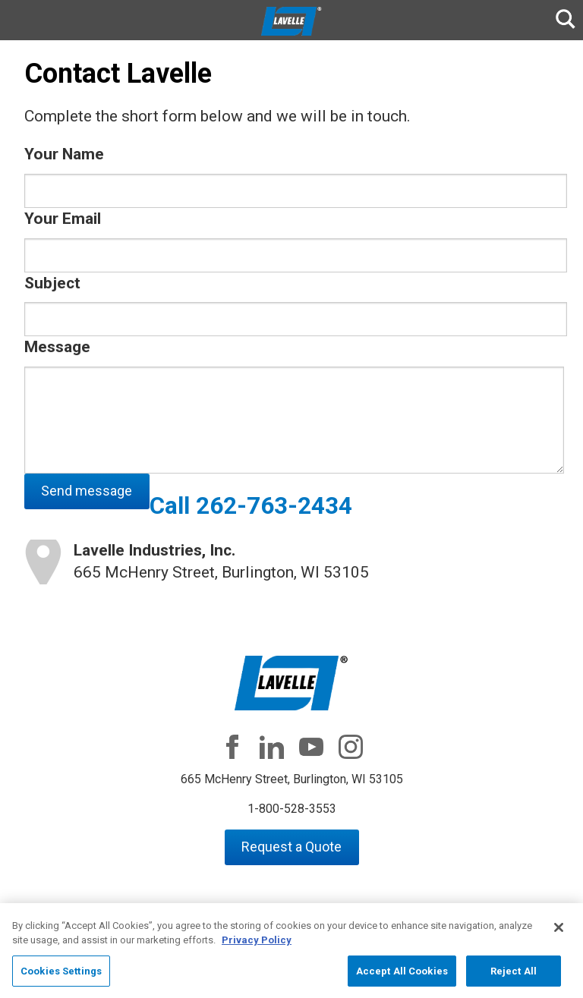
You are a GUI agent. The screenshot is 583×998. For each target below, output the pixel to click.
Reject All (513, 976)
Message (57, 347)
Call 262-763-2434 (251, 506)
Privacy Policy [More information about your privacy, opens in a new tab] (257, 946)
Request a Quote (291, 847)
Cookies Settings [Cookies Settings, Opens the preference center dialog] (61, 976)
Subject (52, 283)
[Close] (558, 932)
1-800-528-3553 (291, 808)
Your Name (64, 154)
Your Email (62, 218)
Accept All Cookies (402, 976)
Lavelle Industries (291, 21)
